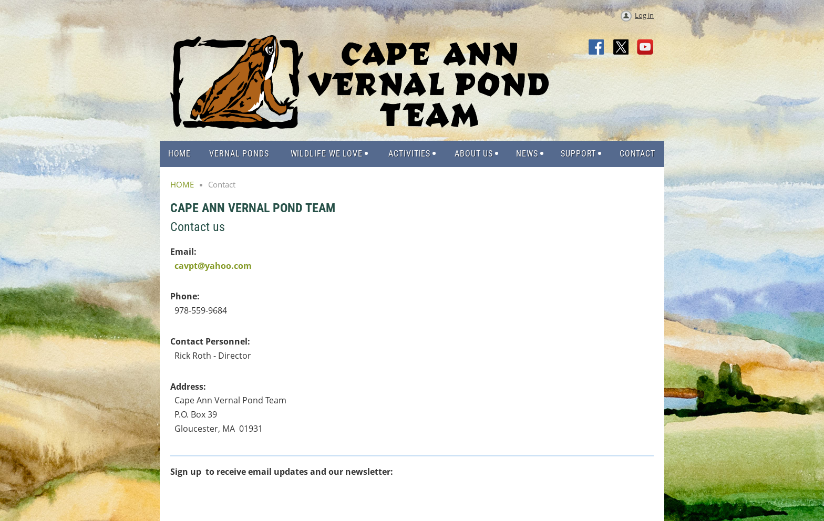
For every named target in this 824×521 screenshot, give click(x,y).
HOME (182, 184)
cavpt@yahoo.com (213, 266)
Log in (644, 15)
